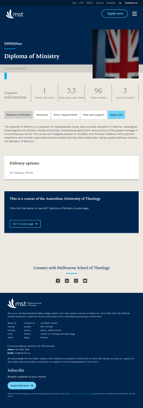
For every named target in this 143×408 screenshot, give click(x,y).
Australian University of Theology (81, 393)
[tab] (18, 115)
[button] (120, 3)
